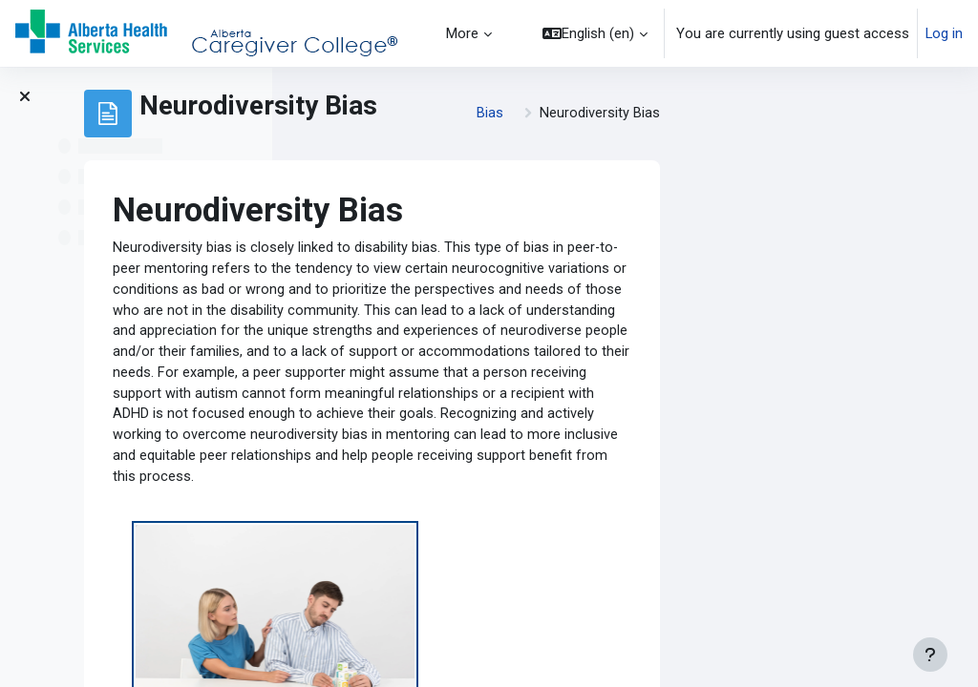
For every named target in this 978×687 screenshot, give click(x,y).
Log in (944, 33)
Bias (742, 113)
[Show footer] (930, 654)
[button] (595, 33)
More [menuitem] (462, 33)
